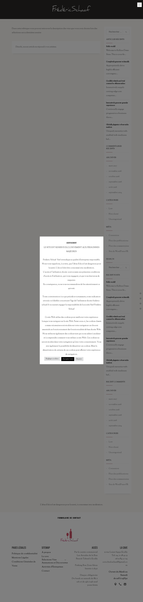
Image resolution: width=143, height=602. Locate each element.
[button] (139, 5)
